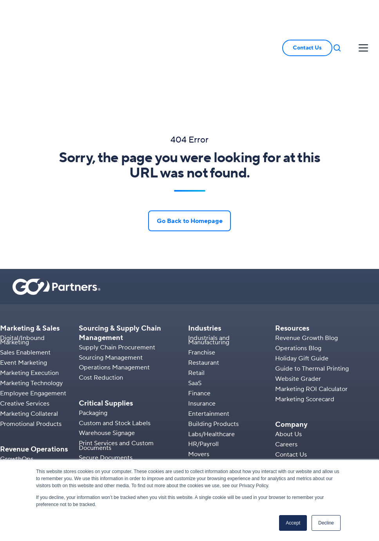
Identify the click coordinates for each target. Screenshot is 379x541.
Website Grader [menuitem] (298, 312)
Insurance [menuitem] (202, 337)
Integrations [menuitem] (17, 443)
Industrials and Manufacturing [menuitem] (209, 273)
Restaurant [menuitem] (203, 296)
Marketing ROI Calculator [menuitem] (311, 322)
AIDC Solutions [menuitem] (100, 426)
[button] (337, 14)
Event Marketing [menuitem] (23, 296)
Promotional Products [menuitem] (31, 357)
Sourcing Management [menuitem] (111, 291)
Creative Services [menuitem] (24, 337)
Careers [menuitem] (286, 378)
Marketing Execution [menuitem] (29, 306)
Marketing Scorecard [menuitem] (304, 332)
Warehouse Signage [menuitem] (107, 367)
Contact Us (307, 14)
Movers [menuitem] (198, 387)
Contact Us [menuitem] (291, 388)
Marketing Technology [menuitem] (31, 316)
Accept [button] (293, 523)
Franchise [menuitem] (201, 286)
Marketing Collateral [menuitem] (29, 347)
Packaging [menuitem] (93, 346)
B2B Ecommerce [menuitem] (24, 423)
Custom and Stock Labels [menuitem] (115, 356)
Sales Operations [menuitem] (24, 402)
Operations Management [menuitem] (114, 301)
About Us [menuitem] (288, 367)
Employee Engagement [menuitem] (33, 327)
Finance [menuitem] (199, 327)
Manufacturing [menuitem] (208, 398)
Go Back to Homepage (190, 154)
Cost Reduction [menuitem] (101, 311)
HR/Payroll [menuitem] (203, 378)
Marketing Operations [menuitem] (31, 413)
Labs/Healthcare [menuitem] (211, 367)
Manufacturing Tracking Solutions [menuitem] (125, 447)
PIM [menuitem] (6, 433)
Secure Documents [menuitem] (105, 391)
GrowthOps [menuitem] (16, 392)
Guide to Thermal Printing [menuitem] (312, 302)
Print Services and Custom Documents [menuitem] (116, 379)
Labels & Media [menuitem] (100, 436)
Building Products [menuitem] (213, 357)
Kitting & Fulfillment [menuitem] (28, 453)
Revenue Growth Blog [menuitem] (306, 271)
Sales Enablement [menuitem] (25, 286)
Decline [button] (326, 523)
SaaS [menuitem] (194, 316)
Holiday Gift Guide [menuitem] (301, 292)
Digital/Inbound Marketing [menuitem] (22, 273)
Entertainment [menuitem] (208, 347)
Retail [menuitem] (196, 306)
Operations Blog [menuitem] (298, 281)
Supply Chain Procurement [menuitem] (117, 281)
